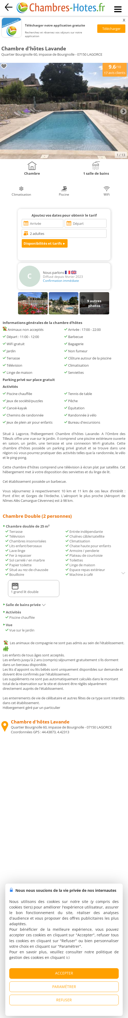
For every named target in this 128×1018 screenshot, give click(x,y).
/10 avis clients (114, 69)
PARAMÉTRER (64, 986)
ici (68, 957)
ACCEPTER (64, 973)
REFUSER (64, 999)
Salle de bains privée (24, 604)
